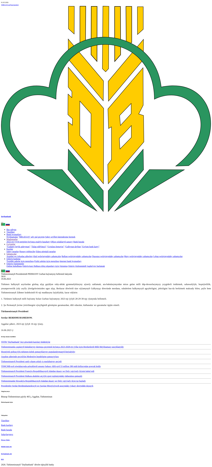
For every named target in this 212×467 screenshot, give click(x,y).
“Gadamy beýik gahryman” (18, 246)
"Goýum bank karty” (90, 246)
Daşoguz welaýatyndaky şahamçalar (108, 256)
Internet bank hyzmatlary (71, 261)
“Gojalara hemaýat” (55, 246)
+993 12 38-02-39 (9, 410)
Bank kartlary (7, 425)
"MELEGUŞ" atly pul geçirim (31, 237)
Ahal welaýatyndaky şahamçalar (47, 256)
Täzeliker (10, 232)
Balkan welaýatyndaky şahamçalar (77, 256)
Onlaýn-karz (28, 266)
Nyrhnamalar (12, 237)
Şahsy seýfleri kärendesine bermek (60, 237)
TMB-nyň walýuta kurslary (10, 5)
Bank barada (78, 242)
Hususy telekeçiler (27, 251)
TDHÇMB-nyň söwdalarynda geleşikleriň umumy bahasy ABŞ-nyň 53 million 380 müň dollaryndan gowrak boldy (51, 366)
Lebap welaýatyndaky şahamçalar (168, 256)
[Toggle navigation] (2, 222)
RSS (2, 459)
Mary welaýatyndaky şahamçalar (138, 256)
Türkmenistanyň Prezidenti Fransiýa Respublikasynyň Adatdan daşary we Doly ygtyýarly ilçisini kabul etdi (47, 371)
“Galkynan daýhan (73, 246)
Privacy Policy (5, 440)
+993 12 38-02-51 (9, 407)
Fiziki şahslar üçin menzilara (46, 261)
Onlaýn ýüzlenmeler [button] (15, 264)
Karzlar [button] (9, 249)
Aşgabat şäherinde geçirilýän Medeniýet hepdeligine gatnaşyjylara (30, 356)
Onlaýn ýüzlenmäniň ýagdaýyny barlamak (86, 266)
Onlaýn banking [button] (13, 259)
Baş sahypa (11, 229)
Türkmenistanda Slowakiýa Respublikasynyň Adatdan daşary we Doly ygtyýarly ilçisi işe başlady (43, 381)
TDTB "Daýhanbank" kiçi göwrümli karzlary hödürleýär (25, 342)
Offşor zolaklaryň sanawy (61, 242)
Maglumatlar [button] (12, 239)
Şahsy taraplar (12, 251)
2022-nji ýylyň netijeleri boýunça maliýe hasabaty (28, 242)
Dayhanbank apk (6, 454)
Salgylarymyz (7, 434)
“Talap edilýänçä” (38, 246)
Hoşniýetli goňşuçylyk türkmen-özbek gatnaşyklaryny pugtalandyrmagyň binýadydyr (38, 352)
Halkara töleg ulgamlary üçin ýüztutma (51, 266)
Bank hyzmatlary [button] (13, 234)
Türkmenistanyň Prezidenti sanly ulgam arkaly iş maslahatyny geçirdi (31, 361)
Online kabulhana (14, 266)
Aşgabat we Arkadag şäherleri (19, 256)
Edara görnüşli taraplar (46, 251)
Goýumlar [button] (10, 244)
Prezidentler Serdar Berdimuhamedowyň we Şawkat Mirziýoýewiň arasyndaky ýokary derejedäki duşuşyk (47, 386)
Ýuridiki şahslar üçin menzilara (20, 261)
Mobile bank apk (6, 446)
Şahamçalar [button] (11, 254)
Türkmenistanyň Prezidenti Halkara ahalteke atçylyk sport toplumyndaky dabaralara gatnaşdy (41, 376)
